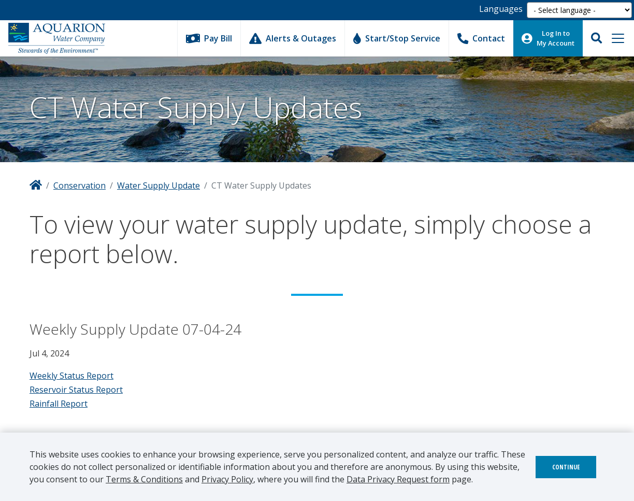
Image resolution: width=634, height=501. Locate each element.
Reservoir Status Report (76, 389)
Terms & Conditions (144, 479)
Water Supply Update (158, 185)
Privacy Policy (227, 479)
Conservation (79, 185)
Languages (501, 9)
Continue (566, 467)
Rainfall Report (59, 403)
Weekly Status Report (71, 375)
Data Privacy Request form (398, 479)
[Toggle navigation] (618, 38)
